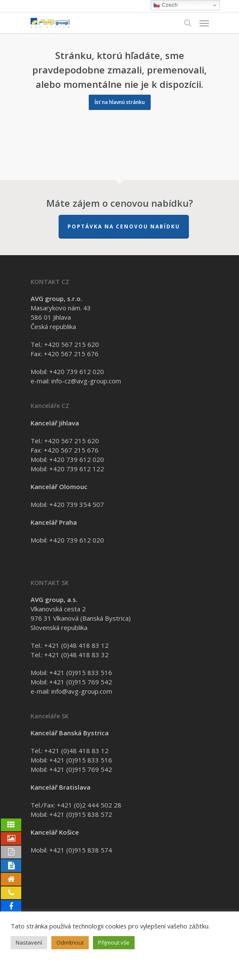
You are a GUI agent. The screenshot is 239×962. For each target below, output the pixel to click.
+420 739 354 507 (76, 504)
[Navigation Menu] (204, 23)
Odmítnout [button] (70, 942)
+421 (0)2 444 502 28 (89, 805)
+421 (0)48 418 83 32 (76, 654)
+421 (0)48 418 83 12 (76, 645)
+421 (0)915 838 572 (80, 814)
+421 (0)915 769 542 (80, 682)
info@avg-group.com (81, 691)
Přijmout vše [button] (113, 942)
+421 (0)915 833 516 (80, 672)
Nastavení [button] (29, 942)
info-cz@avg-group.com (86, 381)
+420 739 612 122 (76, 468)
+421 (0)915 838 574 (80, 850)
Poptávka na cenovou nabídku (123, 226)
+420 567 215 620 (71, 344)
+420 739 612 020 (76, 371)
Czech (165, 5)
